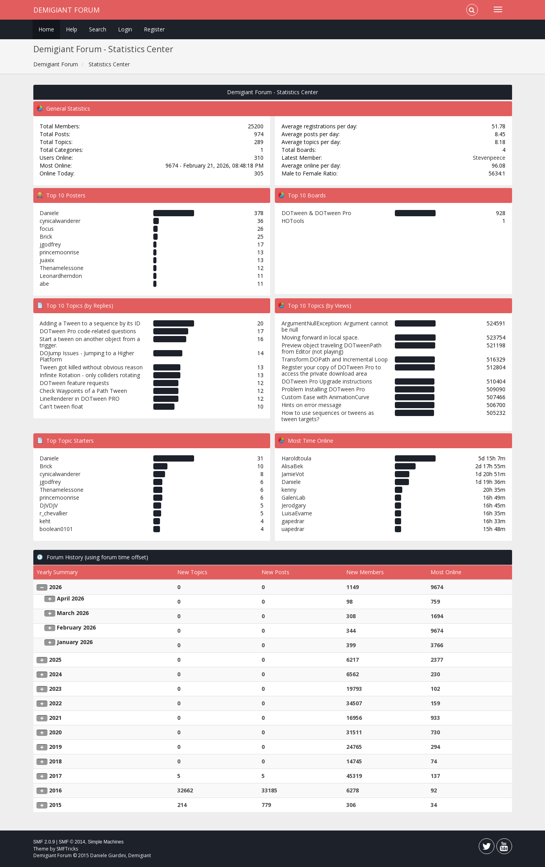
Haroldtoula (296, 458)
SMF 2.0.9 (44, 842)
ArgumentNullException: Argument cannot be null (335, 326)
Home (46, 29)
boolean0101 (56, 529)
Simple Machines (106, 842)
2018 (55, 761)
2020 (55, 732)
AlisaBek (292, 466)
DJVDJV (49, 505)
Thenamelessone (62, 268)
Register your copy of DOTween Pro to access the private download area (331, 370)
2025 (55, 659)
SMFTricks (67, 848)
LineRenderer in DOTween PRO (80, 398)
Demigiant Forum (66, 10)
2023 (55, 688)
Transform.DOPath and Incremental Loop (335, 359)
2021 (55, 717)
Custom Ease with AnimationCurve (325, 397)
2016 (55, 790)
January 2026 (75, 642)
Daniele (49, 213)
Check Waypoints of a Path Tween (83, 390)
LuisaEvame (297, 513)
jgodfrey (50, 244)
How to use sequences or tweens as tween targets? (328, 416)
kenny (289, 489)
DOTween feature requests (74, 383)
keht (45, 521)
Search (97, 29)
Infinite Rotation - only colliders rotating (90, 375)
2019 (55, 746)
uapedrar (293, 529)
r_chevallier (53, 513)
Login (125, 29)
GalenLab (293, 497)
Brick (46, 236)
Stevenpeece (489, 157)
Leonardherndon (61, 275)
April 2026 (70, 598)
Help (71, 29)
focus (47, 228)
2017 (55, 775)
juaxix (47, 260)
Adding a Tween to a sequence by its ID (90, 323)
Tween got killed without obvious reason (91, 367)
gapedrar (293, 521)
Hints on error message (312, 405)
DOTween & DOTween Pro (316, 213)
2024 (55, 674)
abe (44, 283)
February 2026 (76, 627)
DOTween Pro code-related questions (88, 331)
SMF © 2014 (72, 842)
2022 (55, 703)
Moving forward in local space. (320, 337)
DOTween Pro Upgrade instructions (327, 381)
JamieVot (293, 474)
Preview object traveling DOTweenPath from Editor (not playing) (332, 348)
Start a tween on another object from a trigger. (90, 342)
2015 (55, 805)
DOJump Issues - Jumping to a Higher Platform (87, 356)
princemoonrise (59, 252)
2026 (55, 587)
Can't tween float (61, 406)
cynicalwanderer (60, 221)
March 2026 (73, 613)
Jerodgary (294, 505)
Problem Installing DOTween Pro (323, 389)
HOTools (293, 221)
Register (154, 29)
